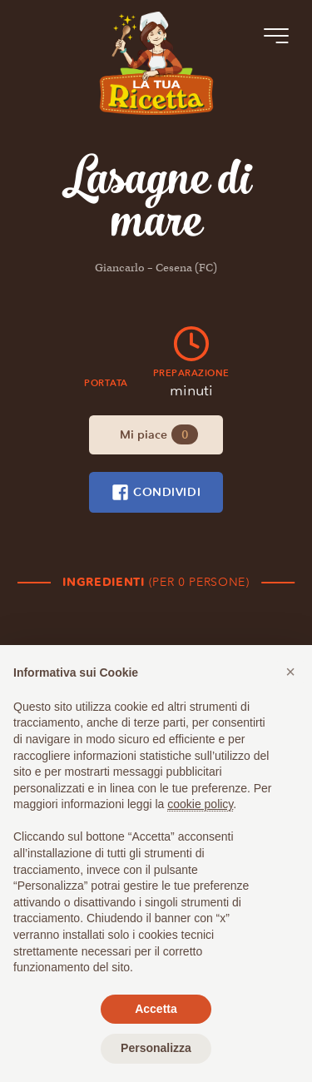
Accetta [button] (156, 1008)
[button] (290, 671)
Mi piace (159, 434)
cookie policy (200, 804)
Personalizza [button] (156, 1048)
